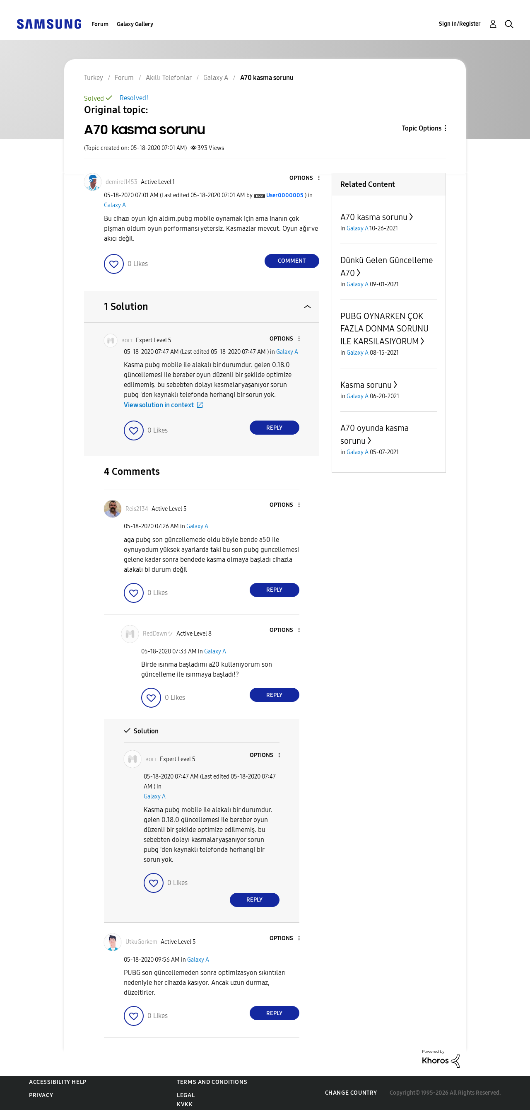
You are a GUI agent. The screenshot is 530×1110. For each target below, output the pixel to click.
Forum (100, 24)
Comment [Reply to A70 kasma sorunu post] (292, 260)
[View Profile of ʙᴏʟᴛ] (126, 340)
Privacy (41, 1095)
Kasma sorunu (366, 385)
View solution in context (159, 405)
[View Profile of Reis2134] (136, 509)
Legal (186, 1095)
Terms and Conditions (212, 1082)
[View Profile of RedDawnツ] (158, 633)
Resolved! (134, 98)
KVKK (185, 1104)
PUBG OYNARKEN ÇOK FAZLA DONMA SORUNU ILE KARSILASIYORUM (384, 328)
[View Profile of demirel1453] (121, 182)
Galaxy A (115, 205)
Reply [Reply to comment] (274, 427)
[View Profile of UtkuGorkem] (141, 942)
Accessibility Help (58, 1082)
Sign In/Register (460, 23)
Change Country (351, 1092)
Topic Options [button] (421, 128)
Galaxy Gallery (135, 24)
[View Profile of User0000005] (285, 195)
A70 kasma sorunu (373, 217)
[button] (304, 178)
